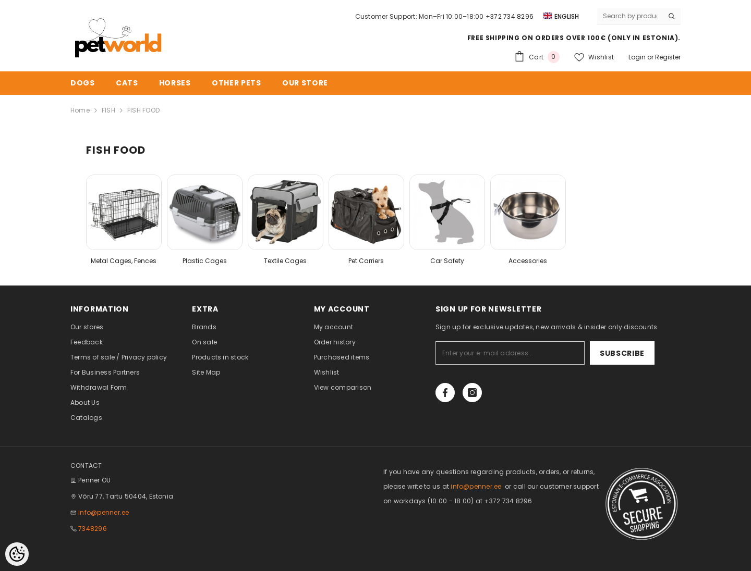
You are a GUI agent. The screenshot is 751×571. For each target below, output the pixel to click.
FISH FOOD (143, 110)
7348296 (92, 528)
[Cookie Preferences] (17, 554)
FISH (108, 110)
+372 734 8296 (510, 16)
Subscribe (622, 353)
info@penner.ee (103, 512)
